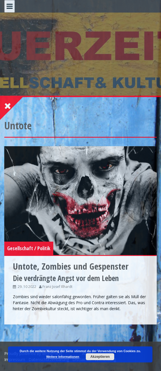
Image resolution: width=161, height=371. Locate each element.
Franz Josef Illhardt (57, 286)
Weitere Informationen (62, 356)
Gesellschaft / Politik (28, 248)
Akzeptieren (100, 357)
